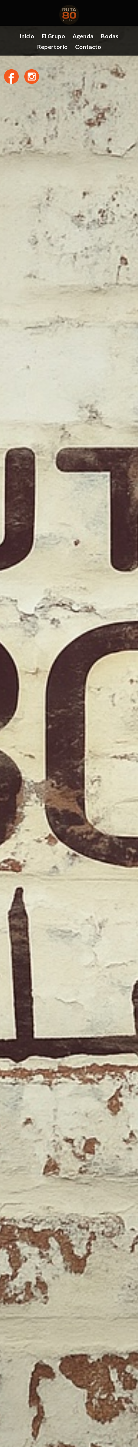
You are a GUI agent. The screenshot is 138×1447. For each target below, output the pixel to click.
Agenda (82, 35)
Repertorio (52, 46)
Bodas (109, 35)
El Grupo (53, 35)
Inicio (27, 35)
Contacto (88, 46)
